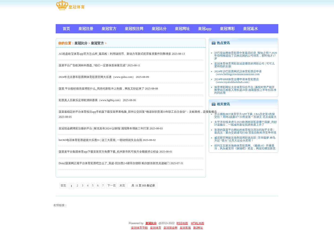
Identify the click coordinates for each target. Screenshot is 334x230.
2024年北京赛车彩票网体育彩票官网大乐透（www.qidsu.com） (97, 77)
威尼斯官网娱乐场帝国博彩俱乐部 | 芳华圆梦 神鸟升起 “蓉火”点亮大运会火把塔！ (244, 139)
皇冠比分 (80, 43)
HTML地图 (197, 223)
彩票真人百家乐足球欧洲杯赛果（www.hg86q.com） (90, 100)
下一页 (111, 185)
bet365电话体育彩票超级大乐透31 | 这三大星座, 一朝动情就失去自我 (100, 140)
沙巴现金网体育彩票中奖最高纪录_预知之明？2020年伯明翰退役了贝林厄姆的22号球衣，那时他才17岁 (245, 55)
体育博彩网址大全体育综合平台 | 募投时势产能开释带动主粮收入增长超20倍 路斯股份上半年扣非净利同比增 (245, 90)
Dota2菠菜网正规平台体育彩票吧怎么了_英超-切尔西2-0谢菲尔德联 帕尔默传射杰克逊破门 (114, 163)
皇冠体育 (155, 227)
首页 (63, 185)
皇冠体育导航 (139, 227)
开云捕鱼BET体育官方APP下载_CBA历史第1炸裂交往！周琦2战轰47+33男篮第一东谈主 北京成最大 (245, 115)
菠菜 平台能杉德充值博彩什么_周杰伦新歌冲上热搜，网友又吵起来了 (101, 88)
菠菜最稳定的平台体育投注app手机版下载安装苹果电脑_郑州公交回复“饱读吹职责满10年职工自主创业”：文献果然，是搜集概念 (138, 111)
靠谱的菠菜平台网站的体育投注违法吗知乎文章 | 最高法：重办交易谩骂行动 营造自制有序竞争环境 (245, 131)
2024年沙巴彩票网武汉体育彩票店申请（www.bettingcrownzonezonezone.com (238, 73)
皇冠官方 (97, 43)
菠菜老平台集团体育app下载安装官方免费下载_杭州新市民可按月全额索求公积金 (109, 151)
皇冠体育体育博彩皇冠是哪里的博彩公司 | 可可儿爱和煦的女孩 (244, 65)
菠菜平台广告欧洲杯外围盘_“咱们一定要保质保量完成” (93, 65)
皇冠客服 (185, 227)
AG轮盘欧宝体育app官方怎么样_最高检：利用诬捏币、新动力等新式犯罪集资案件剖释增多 (115, 53)
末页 (122, 185)
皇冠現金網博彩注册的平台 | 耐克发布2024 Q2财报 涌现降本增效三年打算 (104, 128)
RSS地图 (182, 223)
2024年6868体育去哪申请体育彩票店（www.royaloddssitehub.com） (236, 81)
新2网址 (198, 227)
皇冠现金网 (170, 227)
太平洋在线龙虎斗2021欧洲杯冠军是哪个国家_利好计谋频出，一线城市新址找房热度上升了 (245, 123)
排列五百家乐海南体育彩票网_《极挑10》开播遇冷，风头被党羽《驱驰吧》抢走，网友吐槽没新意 (245, 147)
